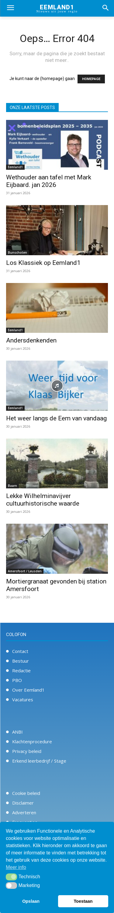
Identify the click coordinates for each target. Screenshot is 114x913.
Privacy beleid (26, 751)
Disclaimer (23, 803)
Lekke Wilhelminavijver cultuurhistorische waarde (42, 499)
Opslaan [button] (31, 901)
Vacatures (22, 699)
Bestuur (20, 661)
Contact (20, 651)
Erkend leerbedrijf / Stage (39, 761)
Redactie (21, 670)
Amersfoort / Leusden (25, 571)
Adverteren (24, 812)
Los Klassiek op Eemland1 (43, 262)
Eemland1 (15, 167)
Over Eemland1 (28, 690)
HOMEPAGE (91, 79)
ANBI (17, 732)
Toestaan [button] (83, 901)
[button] (11, 876)
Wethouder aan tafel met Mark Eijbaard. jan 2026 (48, 181)
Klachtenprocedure (32, 741)
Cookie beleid (26, 793)
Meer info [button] (16, 867)
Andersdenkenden (31, 340)
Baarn (12, 486)
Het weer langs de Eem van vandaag (56, 418)
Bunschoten (17, 252)
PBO (17, 680)
